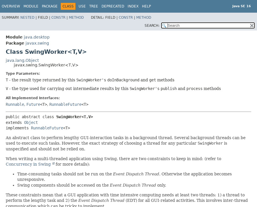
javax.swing (37, 43)
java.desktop (37, 37)
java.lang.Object (22, 60)
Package (50, 6)
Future (33, 104)
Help (146, 6)
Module (31, 6)
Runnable (15, 104)
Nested (27, 18)
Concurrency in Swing (29, 164)
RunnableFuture (65, 104)
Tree (93, 6)
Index (133, 6)
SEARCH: (152, 26)
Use (82, 6)
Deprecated (113, 6)
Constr (58, 18)
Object (31, 122)
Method (76, 18)
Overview (11, 6)
